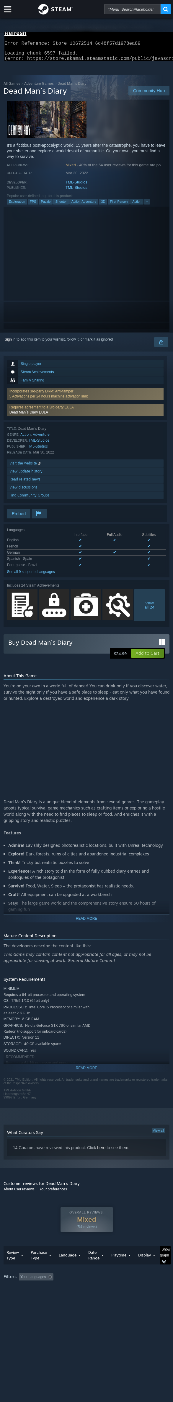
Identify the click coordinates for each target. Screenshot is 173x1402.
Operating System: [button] (78, 1297)
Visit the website (25, 466)
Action (136, 205)
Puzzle (45, 205)
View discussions (23, 490)
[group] (87, 1296)
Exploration (17, 205)
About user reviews (19, 1192)
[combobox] (132, 9)
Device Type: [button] (15, 1304)
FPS (33, 205)
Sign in (10, 343)
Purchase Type (39, 1267)
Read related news (24, 482)
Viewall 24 (149, 608)
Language (67, 1266)
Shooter (61, 205)
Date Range (93, 1267)
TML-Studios (76, 185)
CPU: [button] (108, 1297)
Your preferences (53, 1192)
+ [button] (147, 205)
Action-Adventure (83, 205)
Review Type (12, 1267)
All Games (12, 87)
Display (144, 1266)
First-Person (119, 205)
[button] (85, 413)
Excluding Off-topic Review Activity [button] (93, 1289)
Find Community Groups (29, 498)
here (101, 1151)
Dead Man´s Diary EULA (28, 416)
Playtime (118, 1266)
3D (103, 205)
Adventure (41, 438)
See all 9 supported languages (31, 575)
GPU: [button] (128, 1297)
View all (158, 1134)
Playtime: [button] (138, 1289)
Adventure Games (39, 87)
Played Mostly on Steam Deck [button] (28, 1297)
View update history (26, 474)
